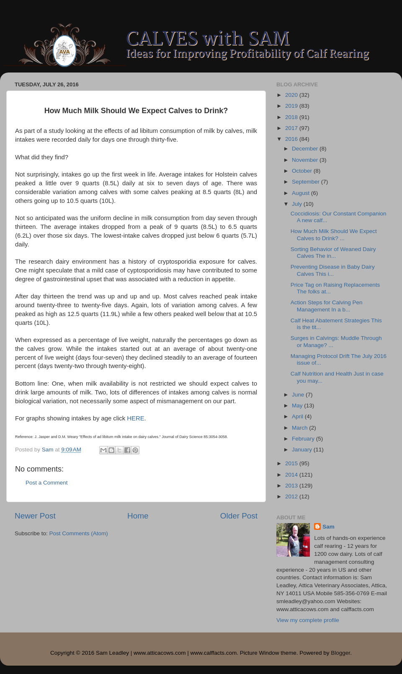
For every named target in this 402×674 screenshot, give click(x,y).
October (303, 171)
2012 (292, 496)
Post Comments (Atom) (78, 533)
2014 (292, 475)
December (306, 148)
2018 (292, 117)
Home (137, 515)
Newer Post (35, 515)
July (298, 204)
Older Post (239, 515)
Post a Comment (47, 483)
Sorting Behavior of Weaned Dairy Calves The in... (333, 252)
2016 (292, 139)
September (306, 182)
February (304, 439)
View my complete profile (307, 620)
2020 (292, 95)
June (299, 394)
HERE (135, 418)
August (301, 193)
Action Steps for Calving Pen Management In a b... (327, 305)
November (306, 160)
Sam (328, 527)
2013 (292, 485)
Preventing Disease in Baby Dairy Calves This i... (333, 270)
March (300, 428)
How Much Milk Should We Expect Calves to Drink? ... (334, 234)
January (303, 449)
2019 (292, 106)
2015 (292, 463)
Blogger (340, 653)
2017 (292, 128)
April (298, 416)
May (298, 405)
